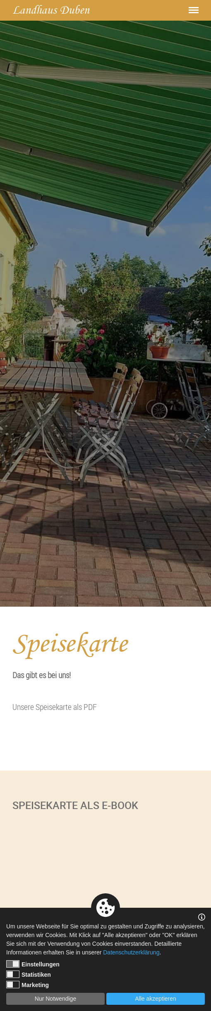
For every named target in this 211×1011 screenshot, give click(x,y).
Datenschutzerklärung (131, 952)
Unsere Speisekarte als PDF (54, 706)
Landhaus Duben (50, 10)
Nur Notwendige (55, 998)
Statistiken (28, 974)
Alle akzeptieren (155, 998)
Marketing (27, 984)
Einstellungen (33, 964)
